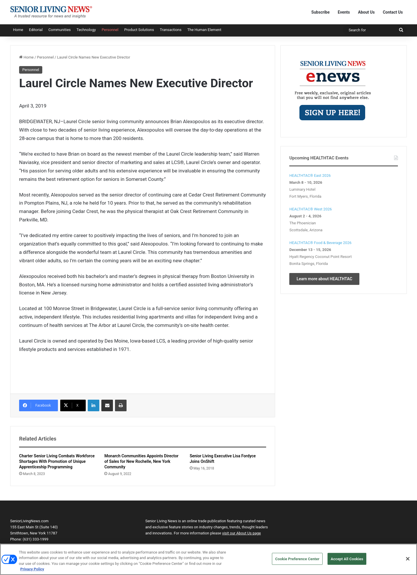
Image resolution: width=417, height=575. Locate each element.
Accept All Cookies (347, 562)
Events (344, 12)
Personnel (110, 30)
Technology (86, 30)
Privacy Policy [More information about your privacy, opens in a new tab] (32, 572)
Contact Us (393, 12)
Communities (59, 30)
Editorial (36, 30)
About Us (366, 12)
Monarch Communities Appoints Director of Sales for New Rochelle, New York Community (141, 461)
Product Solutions (139, 30)
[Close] (407, 561)
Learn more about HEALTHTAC (324, 278)
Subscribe (320, 12)
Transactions (171, 30)
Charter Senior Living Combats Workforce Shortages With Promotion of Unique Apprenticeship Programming (57, 461)
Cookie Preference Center (297, 562)
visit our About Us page (241, 533)
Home (18, 30)
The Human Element (204, 30)
